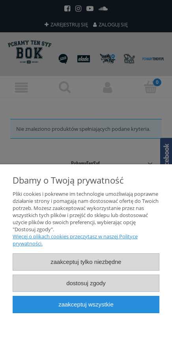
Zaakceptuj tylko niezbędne (85, 261)
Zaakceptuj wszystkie (85, 304)
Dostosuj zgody (86, 283)
